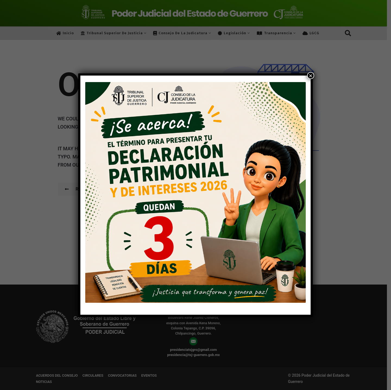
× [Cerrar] (311, 75)
